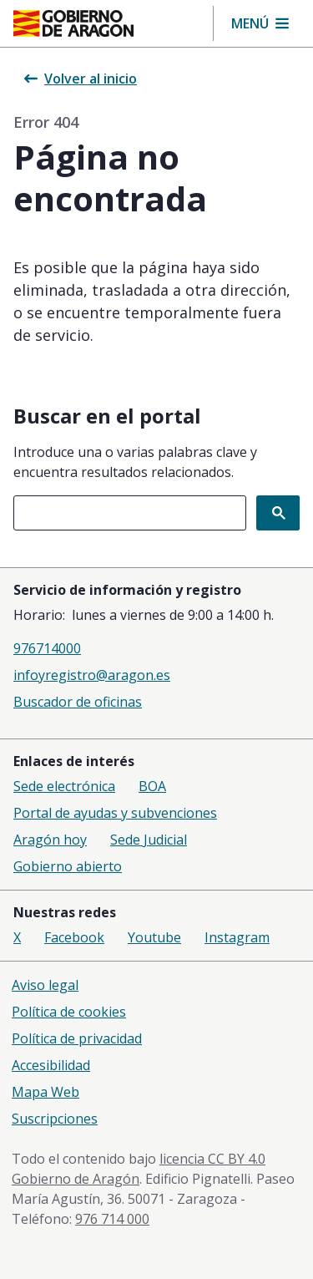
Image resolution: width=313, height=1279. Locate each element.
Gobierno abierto (67, 866)
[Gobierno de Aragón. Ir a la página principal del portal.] (73, 23)
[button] (260, 23)
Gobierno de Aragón (75, 1179)
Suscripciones (55, 1118)
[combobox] (129, 512)
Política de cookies (69, 1011)
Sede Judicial (148, 839)
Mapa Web (45, 1092)
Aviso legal (45, 985)
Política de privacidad (77, 1038)
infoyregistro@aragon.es (91, 675)
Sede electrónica (64, 786)
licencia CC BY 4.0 (212, 1159)
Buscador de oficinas (77, 702)
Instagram (237, 937)
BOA (152, 786)
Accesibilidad (51, 1065)
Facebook (74, 937)
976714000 (47, 648)
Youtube (154, 937)
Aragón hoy (50, 839)
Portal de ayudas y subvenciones (115, 813)
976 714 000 (112, 1219)
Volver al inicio (80, 78)
